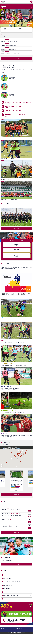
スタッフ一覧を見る (16, 228)
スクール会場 (4, 29)
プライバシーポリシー (20, 628)
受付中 (30, 510)
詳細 (29, 513)
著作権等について (19, 630)
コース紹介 (20, 28)
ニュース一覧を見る (16, 58)
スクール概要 (4, 28)
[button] (1, 480)
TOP (1, 3)
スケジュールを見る (16, 564)
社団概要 (2, 630)
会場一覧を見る (16, 494)
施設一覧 (2, 628)
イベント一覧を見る (16, 532)
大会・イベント (21, 29)
